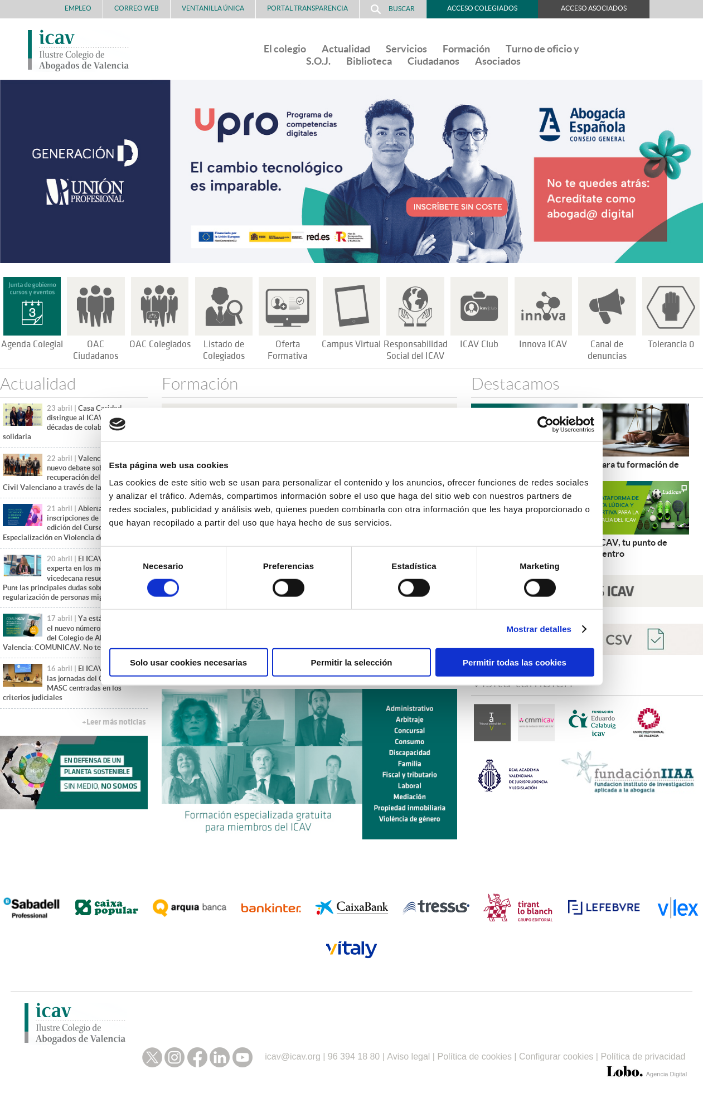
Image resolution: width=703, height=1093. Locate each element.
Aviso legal (408, 1053)
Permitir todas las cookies (514, 662)
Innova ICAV (543, 344)
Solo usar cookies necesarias (188, 662)
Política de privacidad (642, 1053)
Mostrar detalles (538, 628)
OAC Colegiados (160, 344)
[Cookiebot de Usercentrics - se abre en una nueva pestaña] (545, 424)
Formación (466, 49)
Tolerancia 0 (671, 344)
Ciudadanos (433, 61)
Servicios (406, 49)
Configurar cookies (556, 1053)
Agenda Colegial (32, 344)
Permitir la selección (351, 662)
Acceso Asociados (594, 8)
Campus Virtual (351, 344)
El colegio (285, 49)
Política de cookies (474, 1053)
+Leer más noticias (114, 722)
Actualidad (346, 49)
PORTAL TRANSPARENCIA (307, 8)
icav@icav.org (293, 1053)
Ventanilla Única (213, 8)
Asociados (498, 61)
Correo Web (136, 8)
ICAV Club (479, 344)
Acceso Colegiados (482, 8)
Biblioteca (369, 61)
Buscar (393, 9)
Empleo (78, 8)
